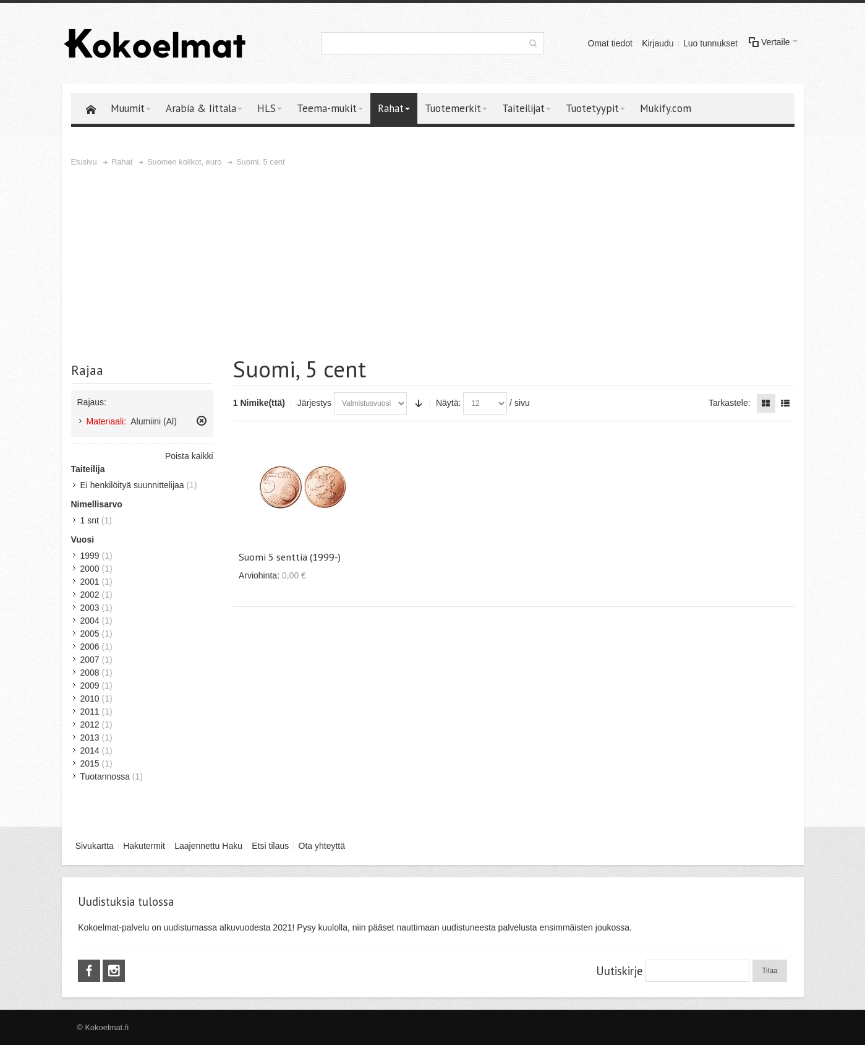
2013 (90, 737)
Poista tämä (201, 420)
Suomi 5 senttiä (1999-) (290, 557)
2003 (90, 608)
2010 (90, 698)
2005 (90, 634)
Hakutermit (144, 846)
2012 (90, 724)
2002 (90, 595)
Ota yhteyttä (322, 846)
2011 (90, 711)
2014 (90, 750)
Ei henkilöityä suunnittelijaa (132, 485)
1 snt (89, 520)
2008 (90, 672)
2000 (90, 569)
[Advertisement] (433, 261)
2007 (90, 659)
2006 (90, 647)
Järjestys (314, 403)
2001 (90, 582)
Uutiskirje (619, 970)
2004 (90, 621)
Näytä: (448, 403)
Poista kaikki (189, 456)
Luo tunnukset (710, 43)
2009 (90, 685)
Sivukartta (94, 846)
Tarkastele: (730, 403)
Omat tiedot (610, 43)
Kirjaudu (657, 43)
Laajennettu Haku (208, 846)
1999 (90, 556)
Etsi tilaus (270, 846)
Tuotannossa (105, 776)
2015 (90, 763)
